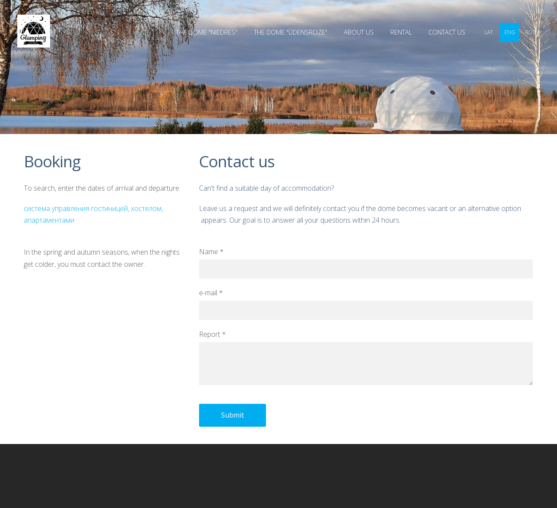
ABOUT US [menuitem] (359, 32)
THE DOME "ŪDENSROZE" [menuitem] (290, 32)
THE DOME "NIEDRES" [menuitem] (206, 32)
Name (211, 251)
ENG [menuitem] (509, 32)
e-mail (211, 292)
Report (212, 334)
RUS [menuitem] (530, 32)
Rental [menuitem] (401, 32)
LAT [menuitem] (488, 32)
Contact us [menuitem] (446, 32)
